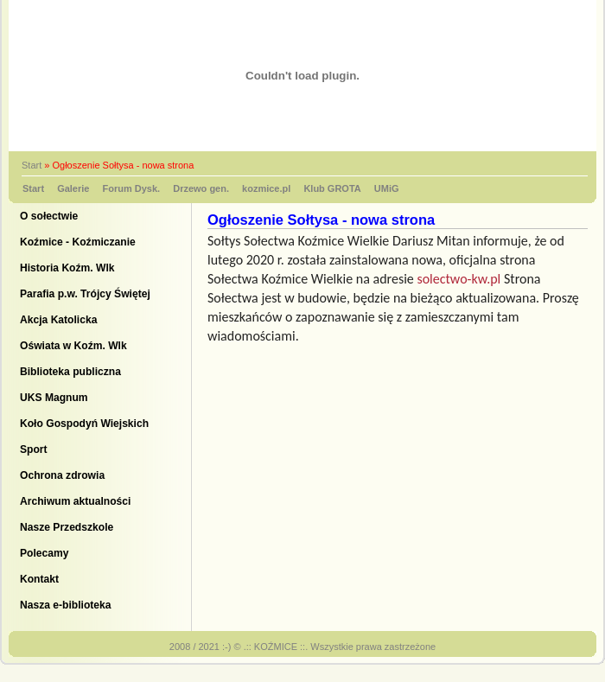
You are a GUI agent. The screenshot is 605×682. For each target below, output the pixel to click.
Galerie (73, 188)
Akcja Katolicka (58, 320)
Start (31, 165)
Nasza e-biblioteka (65, 605)
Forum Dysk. (132, 188)
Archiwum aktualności (75, 501)
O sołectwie (49, 216)
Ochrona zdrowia (62, 475)
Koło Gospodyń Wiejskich (84, 423)
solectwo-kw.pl (458, 279)
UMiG (386, 188)
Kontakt (39, 579)
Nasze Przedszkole (66, 527)
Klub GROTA (331, 188)
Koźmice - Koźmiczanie (78, 242)
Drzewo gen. (201, 188)
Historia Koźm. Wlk (67, 268)
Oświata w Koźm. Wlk (73, 346)
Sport (34, 449)
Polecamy (44, 553)
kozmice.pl (266, 188)
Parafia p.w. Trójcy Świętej (85, 294)
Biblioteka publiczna (70, 372)
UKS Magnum (54, 398)
